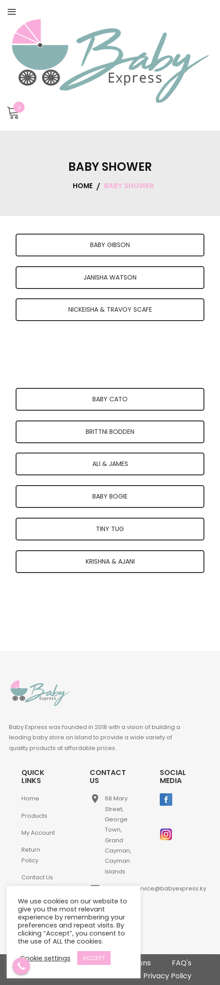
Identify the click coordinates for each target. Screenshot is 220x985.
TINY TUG (110, 528)
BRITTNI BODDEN (110, 431)
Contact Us (37, 877)
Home (30, 798)
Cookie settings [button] (45, 958)
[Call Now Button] (21, 966)
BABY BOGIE (110, 496)
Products (34, 816)
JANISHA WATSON (110, 277)
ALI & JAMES (110, 463)
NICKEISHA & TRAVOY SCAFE (110, 309)
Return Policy (30, 854)
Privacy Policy (167, 976)
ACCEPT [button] (94, 958)
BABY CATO (110, 399)
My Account (38, 832)
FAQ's (181, 963)
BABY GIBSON (110, 244)
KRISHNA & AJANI (110, 561)
